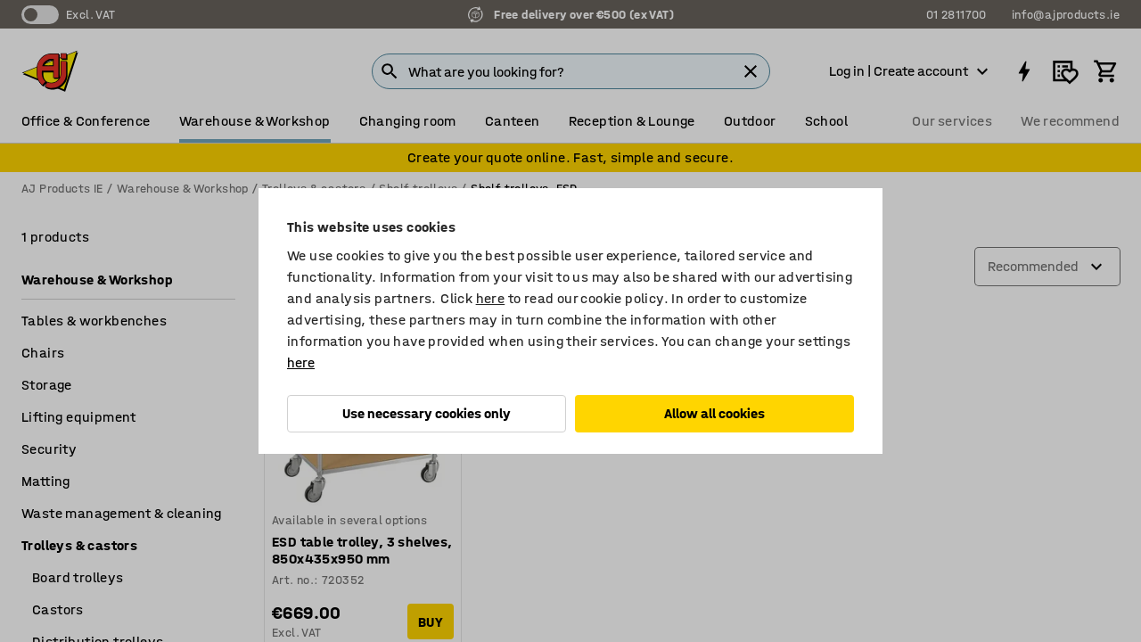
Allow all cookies (714, 413)
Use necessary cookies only (426, 413)
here (490, 298)
